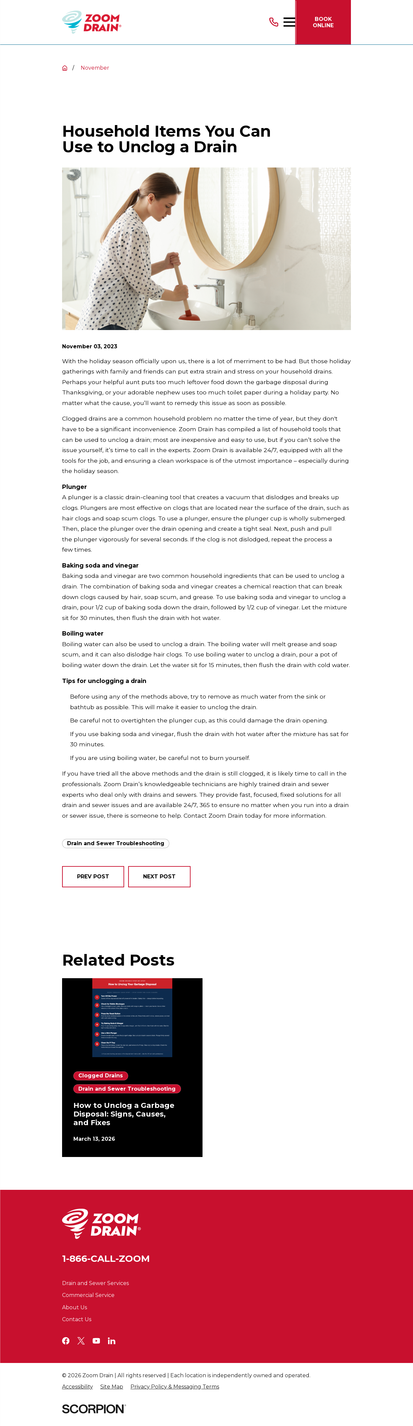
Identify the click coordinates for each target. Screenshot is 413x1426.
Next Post (159, 876)
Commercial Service (88, 1295)
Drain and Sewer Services (95, 1283)
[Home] (92, 22)
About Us (74, 1307)
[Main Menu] (289, 22)
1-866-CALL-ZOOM (106, 1258)
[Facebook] (65, 1340)
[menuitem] (77, 1387)
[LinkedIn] (111, 1340)
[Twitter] (81, 1340)
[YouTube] (96, 1340)
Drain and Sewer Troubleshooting (115, 843)
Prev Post (93, 876)
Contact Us (76, 1319)
